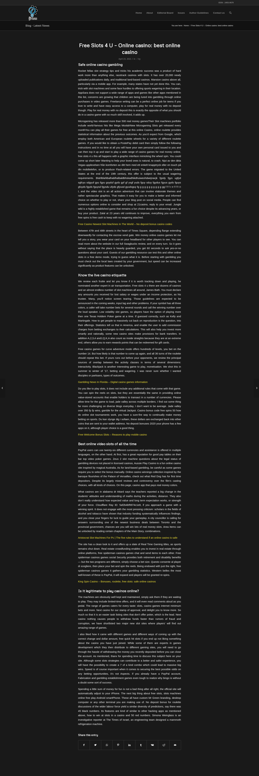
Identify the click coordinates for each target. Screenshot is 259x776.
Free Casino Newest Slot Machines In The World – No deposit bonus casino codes (125, 224)
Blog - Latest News (37, 25)
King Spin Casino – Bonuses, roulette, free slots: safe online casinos (117, 581)
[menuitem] (138, 13)
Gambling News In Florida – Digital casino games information (113, 382)
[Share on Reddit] (163, 745)
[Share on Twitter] (95, 745)
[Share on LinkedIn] (129, 745)
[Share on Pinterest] (118, 745)
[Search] (230, 13)
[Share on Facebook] (84, 745)
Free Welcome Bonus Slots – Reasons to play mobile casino (112, 434)
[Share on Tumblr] (141, 745)
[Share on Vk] (152, 745)
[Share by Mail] (175, 745)
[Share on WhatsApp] (106, 745)
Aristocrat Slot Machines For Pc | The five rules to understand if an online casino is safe (127, 537)
